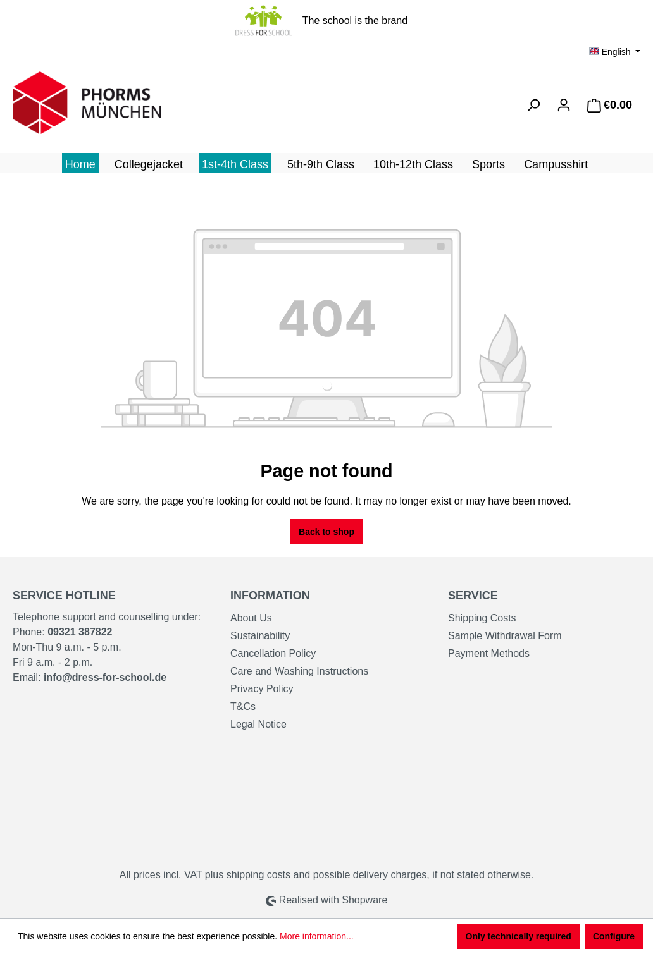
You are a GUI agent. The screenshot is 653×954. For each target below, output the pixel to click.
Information (270, 595)
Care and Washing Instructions (299, 671)
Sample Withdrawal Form (505, 635)
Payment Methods (489, 653)
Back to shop (326, 532)
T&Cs (243, 706)
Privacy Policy (262, 688)
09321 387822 (79, 632)
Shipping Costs (482, 618)
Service (473, 595)
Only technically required (518, 936)
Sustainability (260, 635)
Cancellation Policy (273, 653)
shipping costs (258, 874)
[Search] (533, 105)
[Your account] (564, 105)
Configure (614, 936)
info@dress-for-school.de (105, 677)
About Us (251, 618)
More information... (317, 936)
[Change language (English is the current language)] (614, 52)
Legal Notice (258, 724)
